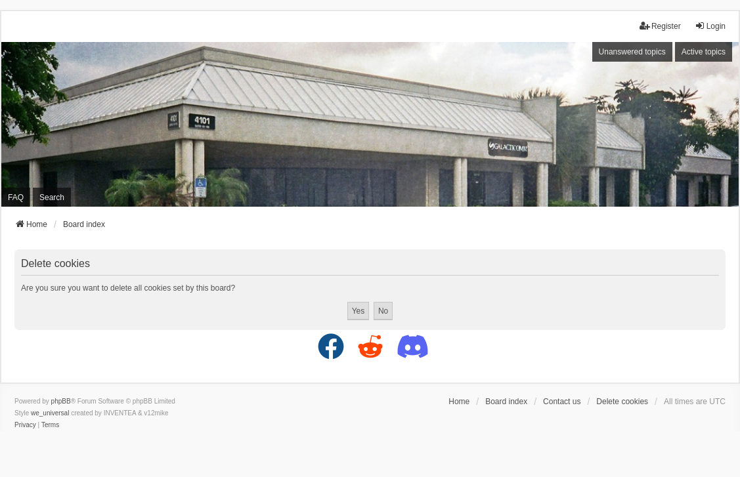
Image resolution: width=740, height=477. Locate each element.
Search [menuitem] (51, 197)
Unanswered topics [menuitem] (632, 51)
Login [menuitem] (710, 26)
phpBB (61, 401)
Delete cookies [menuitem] (622, 401)
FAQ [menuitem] (16, 197)
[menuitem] (25, 425)
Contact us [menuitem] (561, 401)
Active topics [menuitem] (704, 51)
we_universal (50, 413)
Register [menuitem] (660, 26)
